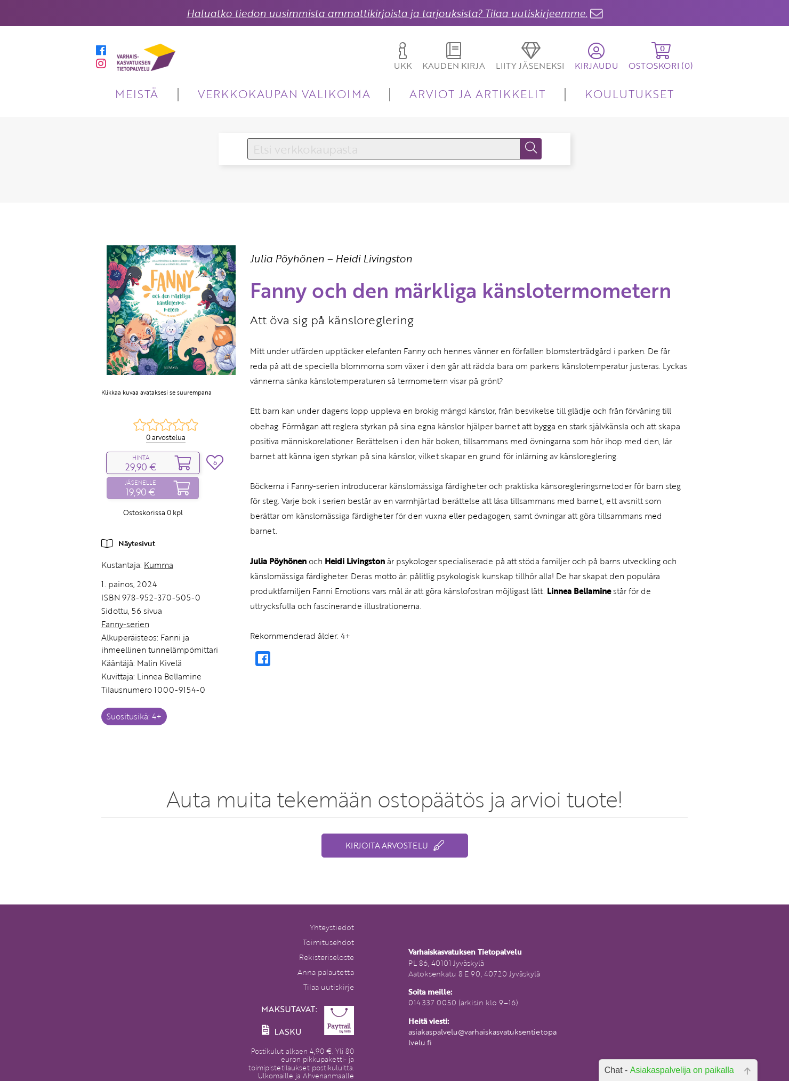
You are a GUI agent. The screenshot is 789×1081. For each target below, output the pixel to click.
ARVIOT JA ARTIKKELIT (477, 93)
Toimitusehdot (328, 942)
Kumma (158, 565)
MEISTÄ (136, 93)
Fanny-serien (125, 624)
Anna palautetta (325, 972)
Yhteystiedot (332, 927)
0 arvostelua (166, 437)
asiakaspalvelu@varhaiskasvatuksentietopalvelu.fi (482, 1037)
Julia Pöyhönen (287, 258)
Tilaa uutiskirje (328, 986)
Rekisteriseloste (326, 957)
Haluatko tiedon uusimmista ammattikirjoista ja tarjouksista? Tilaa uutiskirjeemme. (387, 13)
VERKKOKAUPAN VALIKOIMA (284, 93)
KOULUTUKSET (629, 93)
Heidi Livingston (373, 258)
